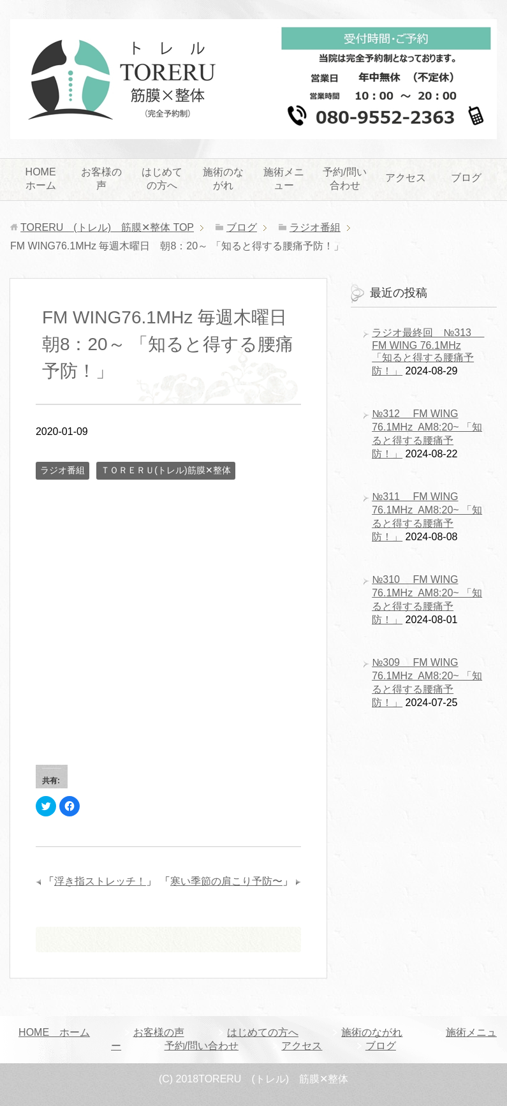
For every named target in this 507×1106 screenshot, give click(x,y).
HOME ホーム (46, 178)
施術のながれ (223, 178)
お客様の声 (101, 178)
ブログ (466, 177)
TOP (107, 227)
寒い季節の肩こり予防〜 (226, 881)
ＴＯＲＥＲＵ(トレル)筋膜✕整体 (165, 470)
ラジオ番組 (62, 470)
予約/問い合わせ (344, 178)
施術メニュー (283, 178)
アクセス (405, 177)
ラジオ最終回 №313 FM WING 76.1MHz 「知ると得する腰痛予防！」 (428, 351)
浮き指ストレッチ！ (100, 881)
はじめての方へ (162, 178)
